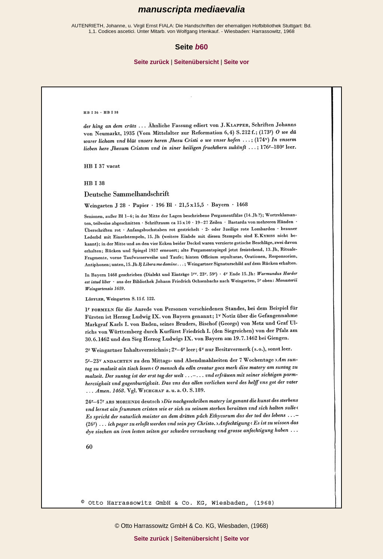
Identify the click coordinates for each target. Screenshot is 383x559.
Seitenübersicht (196, 62)
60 (201, 47)
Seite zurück (151, 62)
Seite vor (236, 62)
